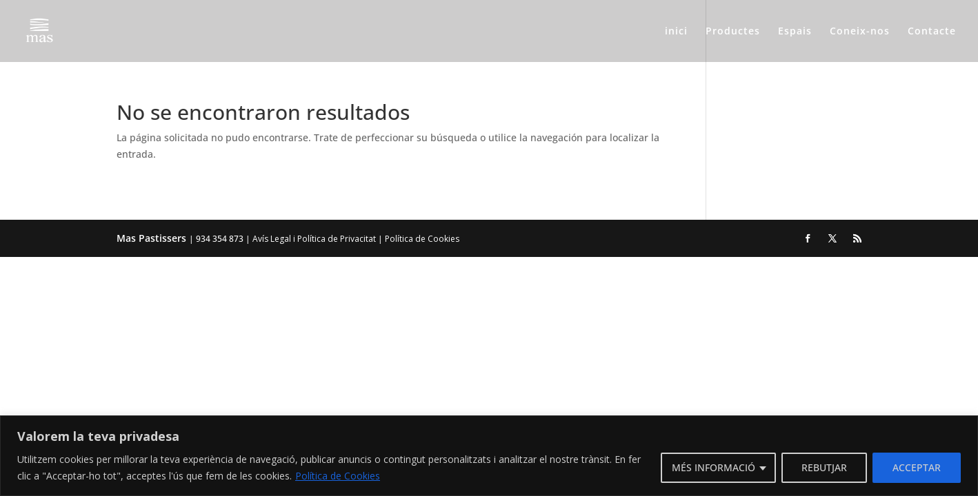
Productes (733, 31)
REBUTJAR (824, 467)
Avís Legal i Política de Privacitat (314, 239)
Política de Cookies (337, 475)
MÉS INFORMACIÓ (713, 467)
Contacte (932, 31)
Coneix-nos (860, 31)
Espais (795, 31)
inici (676, 31)
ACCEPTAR (916, 467)
